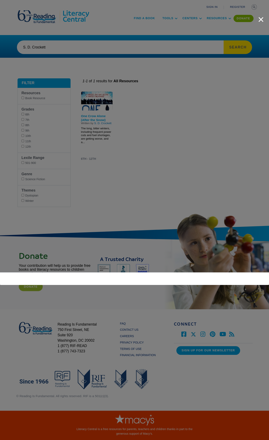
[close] (261, 17)
